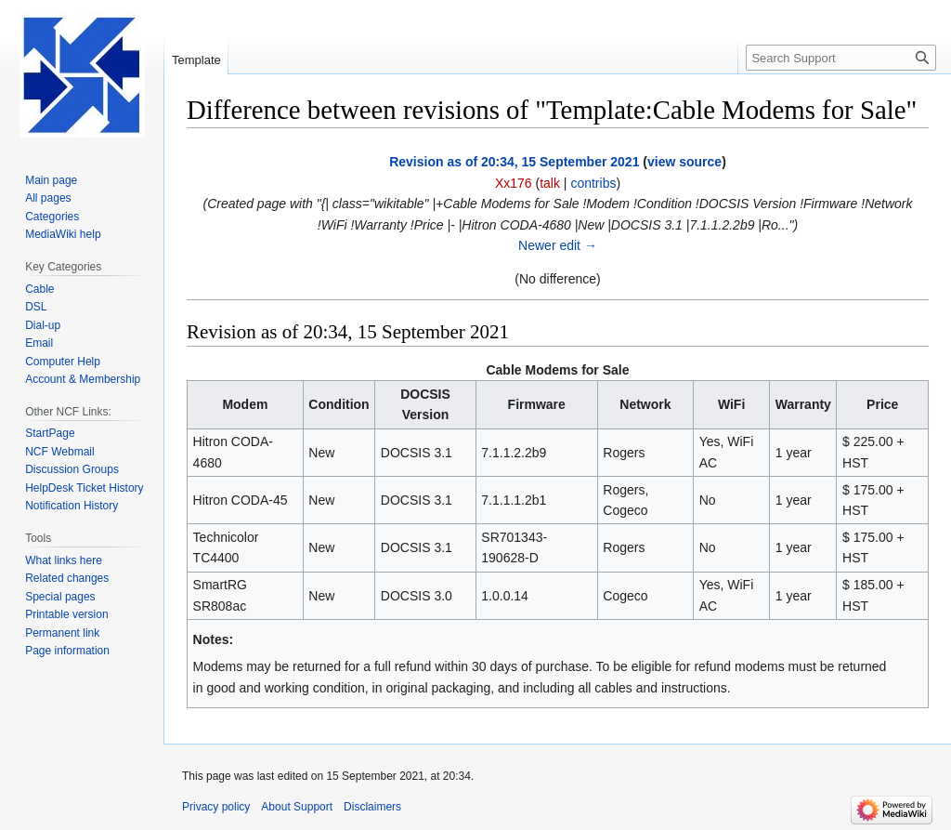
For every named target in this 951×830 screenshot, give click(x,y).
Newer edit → (557, 245)
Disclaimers (372, 806)
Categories (52, 216)
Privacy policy (216, 806)
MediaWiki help (62, 234)
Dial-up (42, 325)
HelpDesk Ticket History (84, 487)
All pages (48, 197)
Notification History (71, 505)
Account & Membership (82, 379)
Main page (51, 180)
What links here (63, 560)
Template (196, 60)
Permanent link (62, 632)
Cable (39, 289)
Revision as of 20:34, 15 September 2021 (514, 161)
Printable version (66, 614)
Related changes (67, 578)
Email (39, 342)
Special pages (60, 596)
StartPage (49, 433)
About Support (296, 806)
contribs (593, 183)
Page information (67, 650)
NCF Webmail (59, 451)
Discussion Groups (72, 469)
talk (550, 183)
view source (684, 161)
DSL (35, 306)
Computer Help (62, 361)
